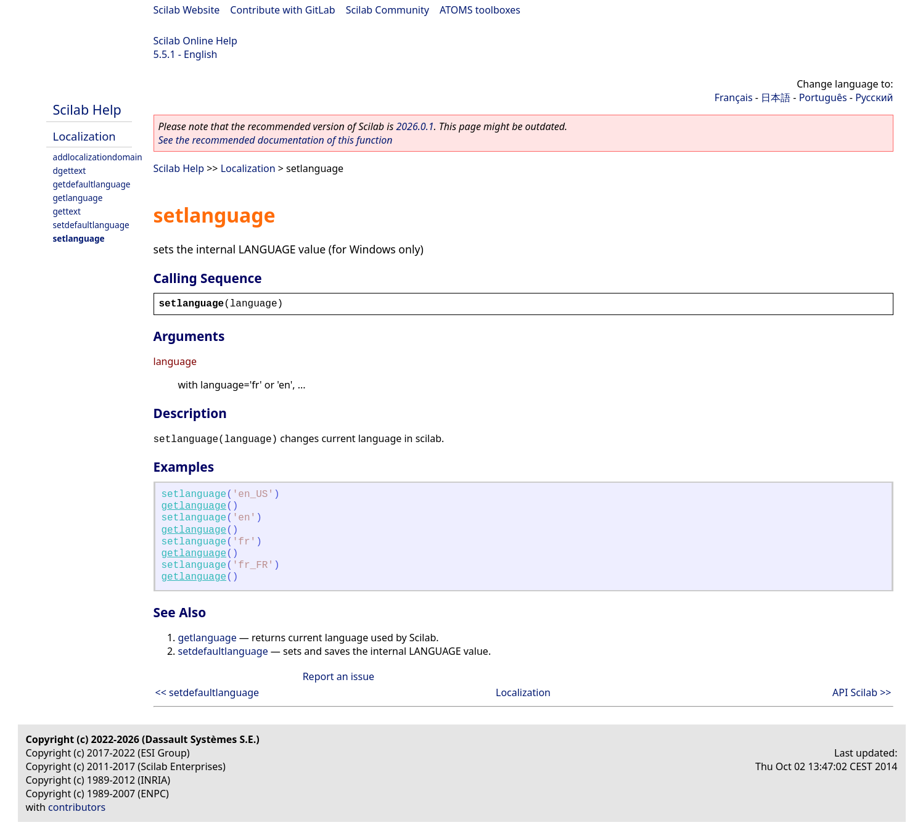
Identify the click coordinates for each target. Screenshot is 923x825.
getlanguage (78, 197)
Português (823, 97)
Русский (874, 97)
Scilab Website (187, 10)
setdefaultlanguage (91, 225)
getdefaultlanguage (92, 184)
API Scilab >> (862, 692)
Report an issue (338, 676)
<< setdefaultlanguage (207, 692)
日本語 (775, 97)
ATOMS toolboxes (480, 10)
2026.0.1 (414, 126)
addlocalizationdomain (97, 157)
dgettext (69, 170)
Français (734, 97)
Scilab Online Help (195, 40)
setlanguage (79, 238)
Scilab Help (87, 109)
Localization (84, 136)
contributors (76, 807)
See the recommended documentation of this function (275, 140)
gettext (67, 211)
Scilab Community (387, 10)
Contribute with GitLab (282, 10)
